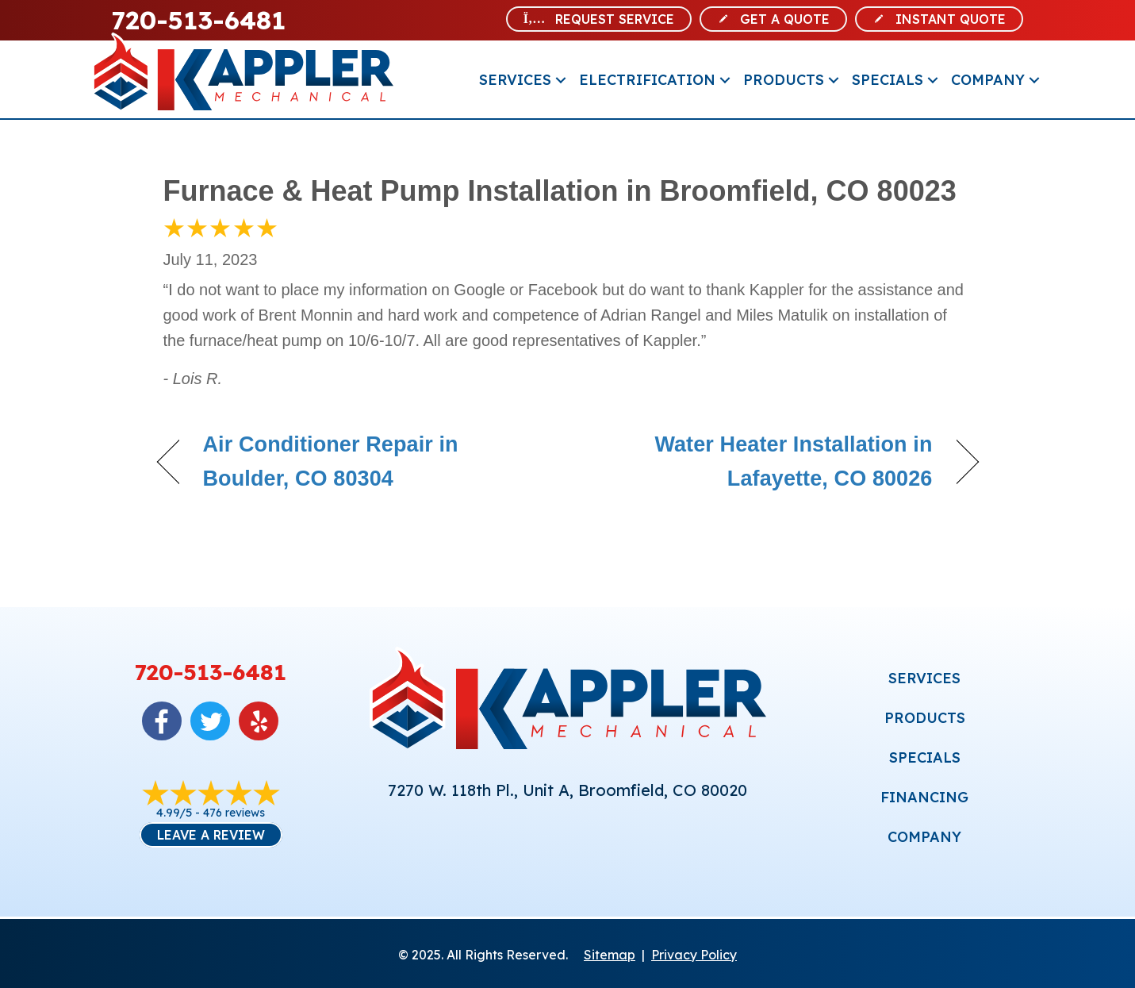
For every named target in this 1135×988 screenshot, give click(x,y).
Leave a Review (211, 835)
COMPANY (924, 837)
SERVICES (924, 678)
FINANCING (924, 797)
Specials (887, 80)
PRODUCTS (924, 718)
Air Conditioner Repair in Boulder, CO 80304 (330, 461)
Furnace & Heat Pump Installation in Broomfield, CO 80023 (560, 191)
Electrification (647, 80)
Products (783, 80)
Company (988, 80)
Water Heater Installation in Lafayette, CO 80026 (762, 461)
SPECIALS (925, 757)
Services (515, 80)
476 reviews (234, 812)
